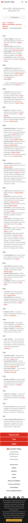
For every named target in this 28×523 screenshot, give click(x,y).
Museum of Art (14, 464)
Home (4, 22)
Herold (15, 121)
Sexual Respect (14, 487)
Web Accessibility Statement (14, 490)
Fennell (13, 152)
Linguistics (5, 28)
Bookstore (14, 471)
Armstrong (22, 59)
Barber (21, 50)
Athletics (14, 468)
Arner (17, 50)
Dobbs (14, 50)
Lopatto (19, 42)
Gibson (17, 103)
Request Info (14, 435)
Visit (14, 439)
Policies (14, 477)
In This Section (14, 17)
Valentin (6, 44)
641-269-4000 (14, 456)
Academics (10, 22)
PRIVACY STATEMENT (14, 481)
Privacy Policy (17, 520)
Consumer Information (14, 484)
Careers (14, 474)
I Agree (9, 520)
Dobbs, (14, 295)
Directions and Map (14, 459)
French (20, 55)
